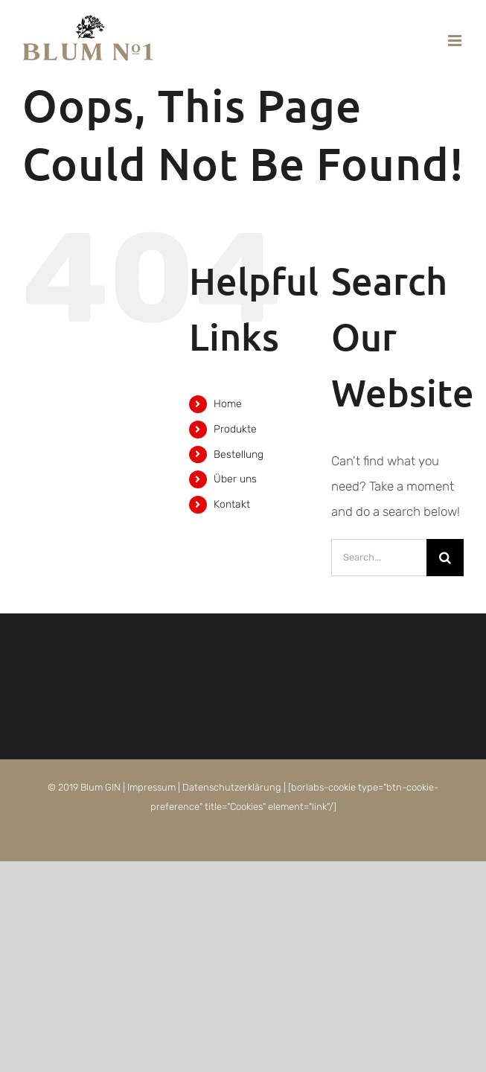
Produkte (235, 429)
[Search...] (378, 557)
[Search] (445, 557)
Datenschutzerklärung (231, 787)
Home (228, 404)
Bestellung (238, 454)
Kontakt (232, 504)
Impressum (151, 787)
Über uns (235, 479)
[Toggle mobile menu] (456, 40)
